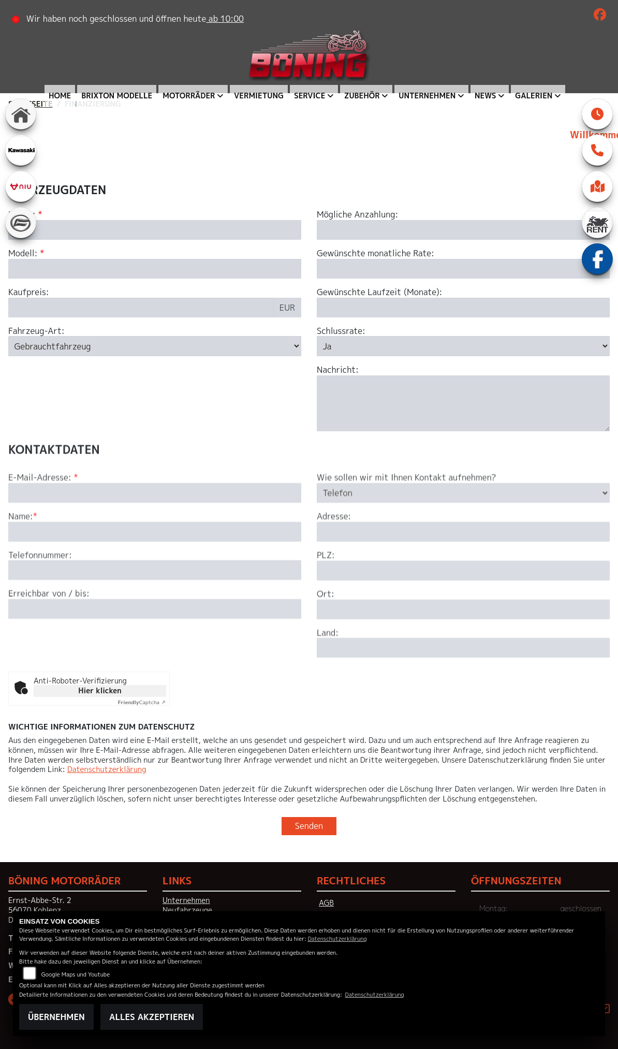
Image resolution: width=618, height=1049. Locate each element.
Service (309, 96)
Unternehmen (427, 96)
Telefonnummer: (40, 592)
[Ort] (463, 646)
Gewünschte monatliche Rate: (375, 253)
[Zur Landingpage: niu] (20, 186)
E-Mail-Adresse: (43, 514)
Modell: (22, 253)
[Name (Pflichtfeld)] (154, 568)
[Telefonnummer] (154, 607)
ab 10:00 (225, 18)
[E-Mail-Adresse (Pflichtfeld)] (154, 530)
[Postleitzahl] (463, 608)
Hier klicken (99, 690)
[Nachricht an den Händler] (463, 403)
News (485, 96)
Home (60, 96)
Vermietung (259, 96)
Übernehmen (56, 1017)
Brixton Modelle (116, 96)
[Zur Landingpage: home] (20, 113)
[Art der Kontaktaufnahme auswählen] (463, 530)
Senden (309, 826)
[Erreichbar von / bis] (154, 646)
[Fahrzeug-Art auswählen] (154, 346)
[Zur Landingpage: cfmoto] (20, 222)
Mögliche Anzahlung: (357, 214)
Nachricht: (338, 370)
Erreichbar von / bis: (49, 630)
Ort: (325, 631)
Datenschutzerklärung (106, 769)
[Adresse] (463, 569)
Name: (20, 553)
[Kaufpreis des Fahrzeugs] (141, 307)
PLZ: (326, 592)
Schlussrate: (341, 331)
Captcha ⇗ (142, 702)
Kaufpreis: (28, 292)
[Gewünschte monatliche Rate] (449, 269)
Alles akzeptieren (151, 1017)
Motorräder (189, 96)
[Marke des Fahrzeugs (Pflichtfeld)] (154, 230)
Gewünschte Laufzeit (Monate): (379, 292)
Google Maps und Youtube (75, 974)
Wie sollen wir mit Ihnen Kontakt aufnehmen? (406, 514)
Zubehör (362, 96)
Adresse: (334, 553)
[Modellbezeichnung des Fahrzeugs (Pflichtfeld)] (154, 269)
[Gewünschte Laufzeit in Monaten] (463, 307)
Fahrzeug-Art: (36, 331)
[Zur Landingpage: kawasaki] (20, 150)
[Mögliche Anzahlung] (449, 230)
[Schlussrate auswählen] (463, 346)
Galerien (533, 96)
